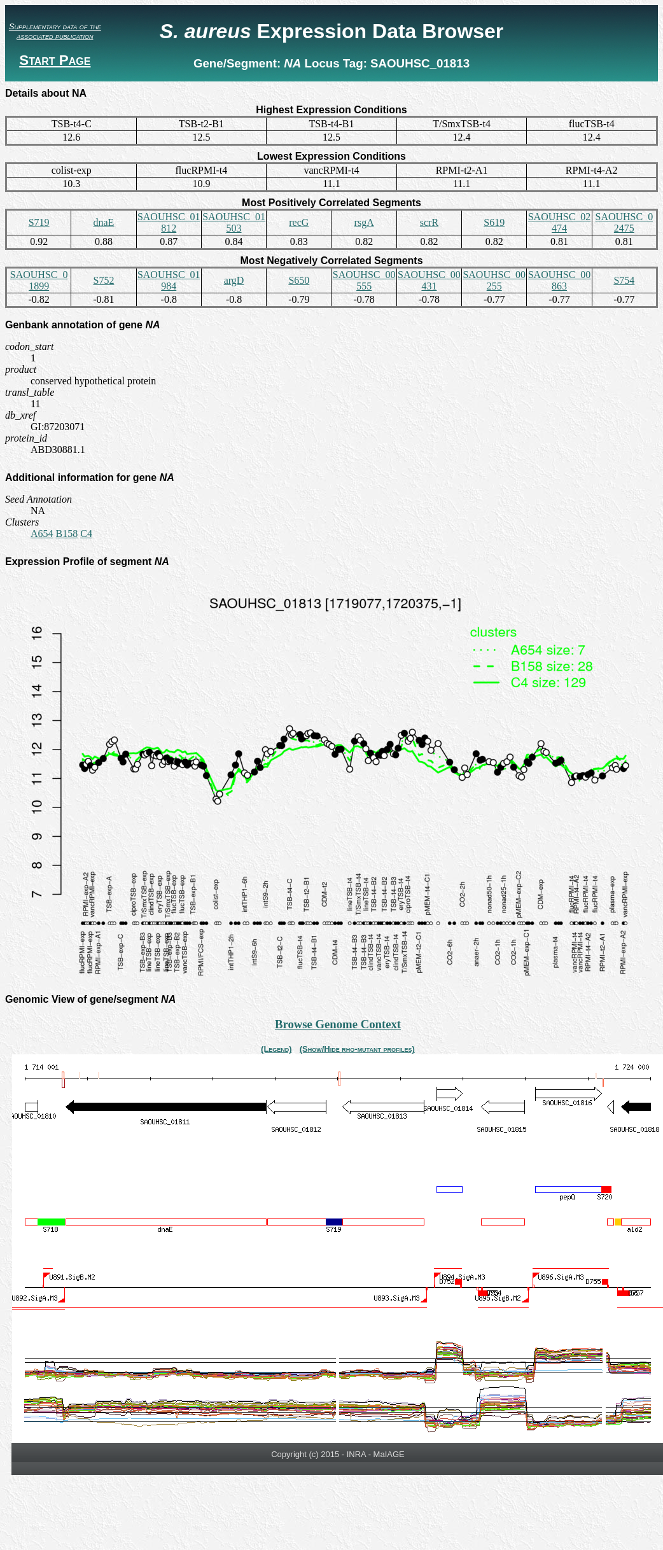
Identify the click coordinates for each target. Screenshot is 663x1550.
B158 (67, 533)
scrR (429, 222)
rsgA (364, 222)
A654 (42, 533)
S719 (39, 222)
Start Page (54, 60)
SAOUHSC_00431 (429, 280)
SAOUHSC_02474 (559, 222)
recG (299, 222)
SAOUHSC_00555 (364, 280)
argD (234, 280)
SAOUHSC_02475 (624, 222)
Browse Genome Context (338, 1024)
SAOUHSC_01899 (39, 280)
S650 (298, 280)
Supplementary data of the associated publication (55, 31)
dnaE (104, 222)
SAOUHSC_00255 (494, 280)
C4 (86, 533)
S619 (494, 222)
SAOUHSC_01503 (233, 222)
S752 (103, 280)
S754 (623, 280)
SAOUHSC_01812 (168, 222)
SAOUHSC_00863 (559, 280)
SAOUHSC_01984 (168, 280)
